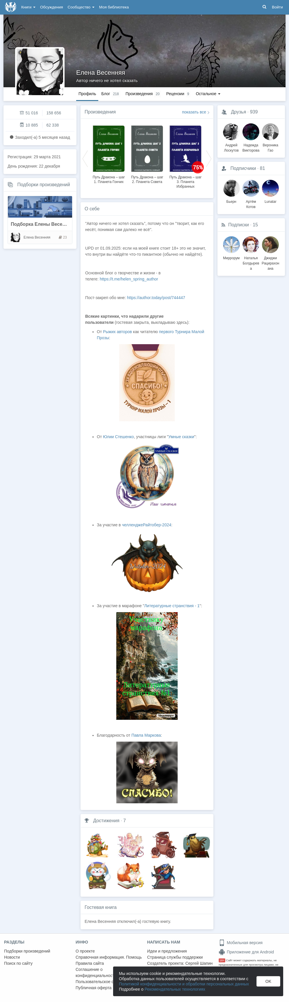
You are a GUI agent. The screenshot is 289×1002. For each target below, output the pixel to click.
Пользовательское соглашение (105, 981)
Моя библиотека (114, 7)
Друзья (238, 111)
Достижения (106, 820)
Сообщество (81, 7)
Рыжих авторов (117, 331)
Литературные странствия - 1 (171, 605)
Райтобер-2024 (157, 525)
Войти (277, 7)
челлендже (132, 525)
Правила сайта (90, 963)
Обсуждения (51, 7)
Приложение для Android (246, 952)
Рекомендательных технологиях (174, 989)
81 (262, 168)
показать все (194, 112)
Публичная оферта (94, 987)
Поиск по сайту (18, 963)
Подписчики (243, 168)
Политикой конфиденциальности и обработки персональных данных (184, 984)
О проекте (85, 951)
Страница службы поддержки (175, 957)
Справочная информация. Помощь (109, 957)
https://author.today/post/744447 (156, 297)
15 (255, 224)
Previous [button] (85, 158)
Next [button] (209, 158)
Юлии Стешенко (118, 436)
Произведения (100, 111)
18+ (222, 960)
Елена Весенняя (100, 72)
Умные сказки (181, 436)
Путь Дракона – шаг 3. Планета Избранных (186, 182)
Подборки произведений (43, 184)
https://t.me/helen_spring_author (129, 279)
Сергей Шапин (199, 963)
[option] (109, 153)
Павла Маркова (146, 735)
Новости (12, 957)
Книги (28, 7)
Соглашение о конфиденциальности (96, 972)
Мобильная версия (241, 942)
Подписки (238, 224)
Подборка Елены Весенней (42, 224)
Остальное (208, 93)
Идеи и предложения (167, 951)
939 (254, 111)
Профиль (87, 93)
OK (268, 981)
